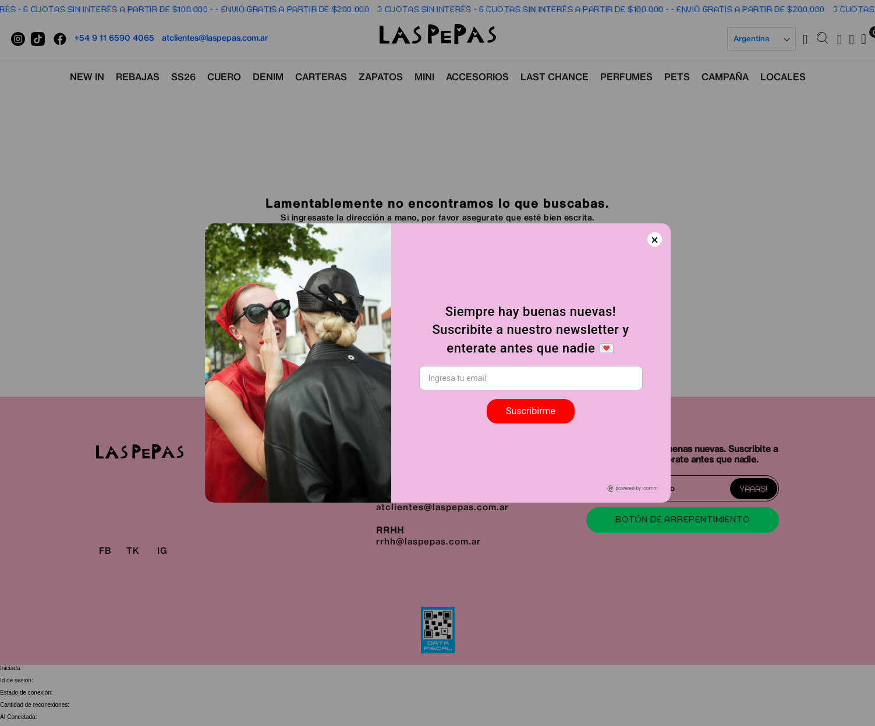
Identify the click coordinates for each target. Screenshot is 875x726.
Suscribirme (530, 411)
